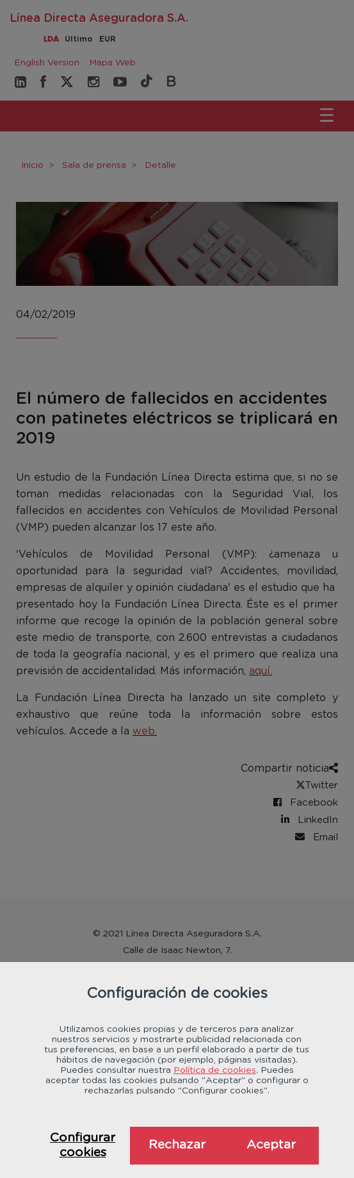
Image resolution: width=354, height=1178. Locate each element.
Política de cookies (214, 1070)
